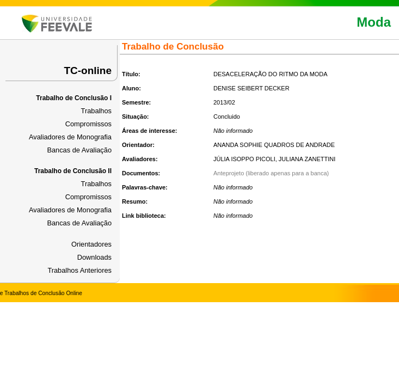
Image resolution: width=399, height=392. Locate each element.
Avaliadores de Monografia (70, 137)
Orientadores (91, 244)
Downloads (94, 257)
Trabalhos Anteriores (79, 270)
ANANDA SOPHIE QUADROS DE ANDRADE (274, 145)
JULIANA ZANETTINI (307, 159)
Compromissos (88, 124)
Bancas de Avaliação (79, 150)
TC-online (88, 70)
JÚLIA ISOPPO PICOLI (244, 159)
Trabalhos (96, 111)
